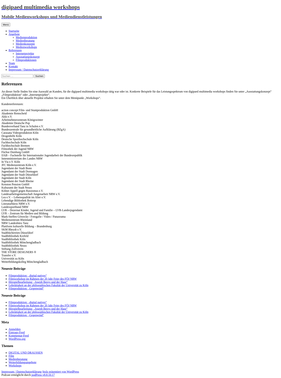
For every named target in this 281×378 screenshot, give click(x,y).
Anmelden (15, 329)
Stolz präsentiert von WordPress (60, 371)
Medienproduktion (26, 37)
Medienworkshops (26, 47)
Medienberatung (25, 40)
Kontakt (13, 66)
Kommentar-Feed (19, 335)
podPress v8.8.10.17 (43, 374)
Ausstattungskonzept (28, 56)
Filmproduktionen (26, 59)
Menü (6, 24)
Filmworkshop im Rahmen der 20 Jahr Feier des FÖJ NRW (43, 278)
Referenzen (15, 50)
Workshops (15, 365)
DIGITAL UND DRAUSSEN (26, 352)
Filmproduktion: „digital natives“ (28, 275)
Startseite (14, 30)
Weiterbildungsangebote (22, 362)
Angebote (14, 34)
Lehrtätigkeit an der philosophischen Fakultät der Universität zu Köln (48, 285)
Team (12, 63)
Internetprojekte (25, 53)
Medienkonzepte (25, 43)
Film (11, 355)
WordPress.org (17, 338)
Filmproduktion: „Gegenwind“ (26, 288)
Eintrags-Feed (17, 332)
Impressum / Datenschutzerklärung (29, 69)
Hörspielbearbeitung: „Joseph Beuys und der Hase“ (38, 282)
